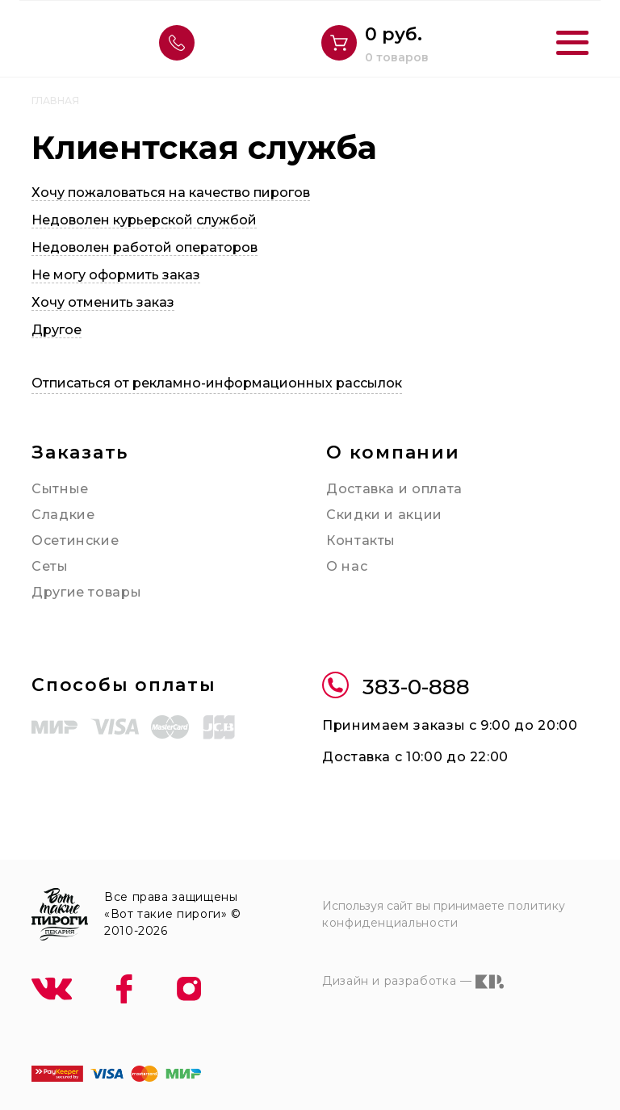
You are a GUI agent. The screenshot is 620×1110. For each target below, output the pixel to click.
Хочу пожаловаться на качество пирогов (170, 192)
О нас (346, 566)
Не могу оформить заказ (115, 275)
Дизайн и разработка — (413, 982)
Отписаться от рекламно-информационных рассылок (216, 383)
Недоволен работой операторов (144, 247)
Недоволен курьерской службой (144, 220)
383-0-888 (396, 687)
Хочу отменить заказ (102, 302)
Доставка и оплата (394, 488)
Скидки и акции (384, 514)
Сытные (60, 488)
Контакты (361, 540)
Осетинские (75, 540)
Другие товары (86, 592)
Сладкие (62, 514)
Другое (56, 329)
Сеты (50, 566)
